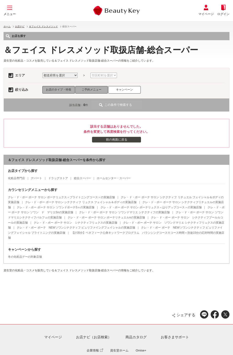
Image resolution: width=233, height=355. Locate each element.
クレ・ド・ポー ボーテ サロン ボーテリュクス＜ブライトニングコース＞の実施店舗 (61, 197)
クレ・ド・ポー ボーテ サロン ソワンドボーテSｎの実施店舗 (55, 207)
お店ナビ (19, 26)
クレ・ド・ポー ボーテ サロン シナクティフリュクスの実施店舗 (75, 222)
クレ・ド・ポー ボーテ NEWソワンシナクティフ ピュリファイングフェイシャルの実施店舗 (76, 227)
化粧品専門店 (16, 178)
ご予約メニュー (91, 89)
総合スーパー (82, 178)
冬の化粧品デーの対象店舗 (25, 256)
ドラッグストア (58, 178)
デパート (36, 178)
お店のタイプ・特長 (58, 89)
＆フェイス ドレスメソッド (43, 26)
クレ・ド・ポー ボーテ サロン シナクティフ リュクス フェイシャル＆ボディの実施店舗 (81, 202)
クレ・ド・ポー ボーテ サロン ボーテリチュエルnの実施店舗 (106, 217)
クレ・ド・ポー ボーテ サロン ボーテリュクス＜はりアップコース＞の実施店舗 (151, 207)
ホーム (7, 26)
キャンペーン (124, 89)
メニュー (10, 14)
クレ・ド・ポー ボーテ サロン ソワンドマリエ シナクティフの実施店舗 (124, 212)
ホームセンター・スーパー (114, 178)
